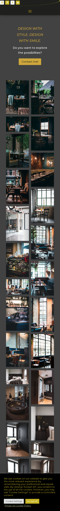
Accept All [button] (32, 501)
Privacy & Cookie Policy (18, 505)
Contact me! (30, 61)
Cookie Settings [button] (14, 501)
